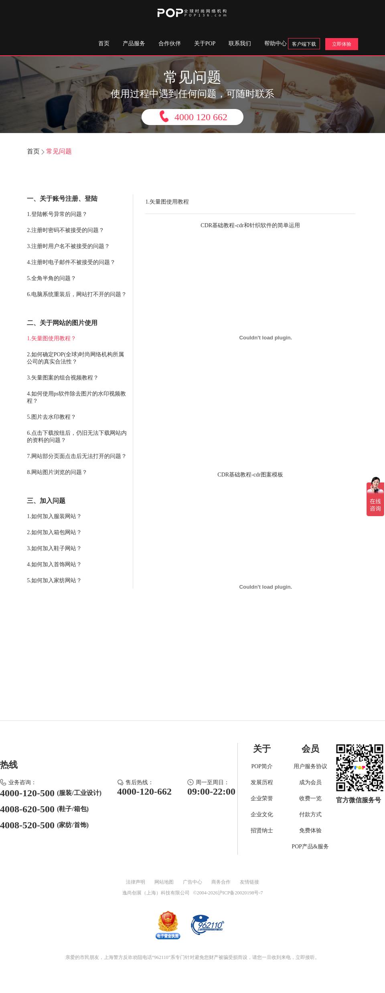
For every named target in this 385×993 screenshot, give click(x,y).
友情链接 (249, 882)
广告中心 (192, 882)
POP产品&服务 (310, 847)
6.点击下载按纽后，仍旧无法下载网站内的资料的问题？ (77, 436)
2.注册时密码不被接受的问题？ (65, 230)
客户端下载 (304, 44)
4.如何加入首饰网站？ (54, 564)
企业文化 (262, 814)
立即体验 (341, 44)
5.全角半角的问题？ (51, 278)
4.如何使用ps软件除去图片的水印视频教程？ (76, 397)
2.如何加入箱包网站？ (54, 532)
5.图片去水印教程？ (51, 417)
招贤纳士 (262, 831)
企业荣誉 (262, 798)
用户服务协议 (310, 766)
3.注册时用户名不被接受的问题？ (68, 246)
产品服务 (134, 43)
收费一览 (310, 798)
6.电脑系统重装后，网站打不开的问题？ (77, 294)
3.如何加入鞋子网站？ (54, 548)
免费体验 (310, 831)
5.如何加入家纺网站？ (54, 580)
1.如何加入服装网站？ (54, 516)
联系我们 (240, 43)
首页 (103, 43)
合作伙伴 (169, 43)
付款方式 (310, 814)
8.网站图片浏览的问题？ (57, 472)
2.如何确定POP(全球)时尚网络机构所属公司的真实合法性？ (75, 358)
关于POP (205, 43)
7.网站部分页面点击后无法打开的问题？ (77, 456)
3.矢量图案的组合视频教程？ (63, 378)
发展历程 (262, 782)
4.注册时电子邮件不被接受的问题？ (71, 262)
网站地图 (164, 882)
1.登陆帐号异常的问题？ (57, 214)
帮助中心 (275, 43)
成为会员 (310, 782)
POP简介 (262, 766)
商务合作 (221, 882)
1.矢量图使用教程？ (51, 338)
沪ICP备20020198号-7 (240, 893)
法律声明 (135, 882)
